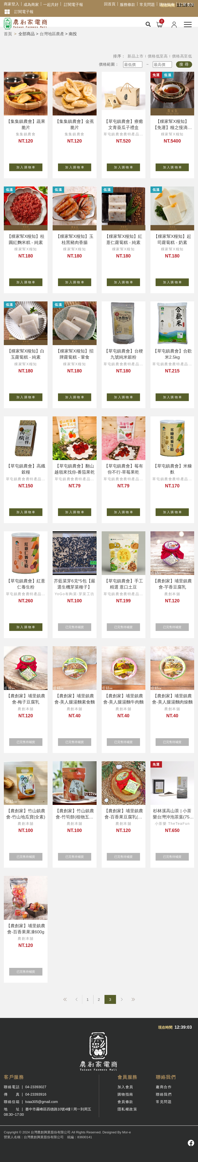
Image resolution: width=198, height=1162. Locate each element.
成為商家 (31, 4)
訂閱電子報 (73, 4)
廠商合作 (164, 1087)
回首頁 (109, 4)
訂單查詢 (186, 4)
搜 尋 (184, 64)
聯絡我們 (164, 1094)
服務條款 (127, 4)
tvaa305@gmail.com (41, 1102)
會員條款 (125, 1102)
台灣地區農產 (52, 34)
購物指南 (166, 4)
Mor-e (126, 1132)
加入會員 (125, 1087)
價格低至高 (158, 56)
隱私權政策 (127, 1109)
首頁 (8, 34)
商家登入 (11, 4)
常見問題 (147, 4)
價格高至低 (182, 56)
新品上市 (135, 56)
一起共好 (51, 4)
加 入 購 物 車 (29, 166)
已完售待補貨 (78, 626)
